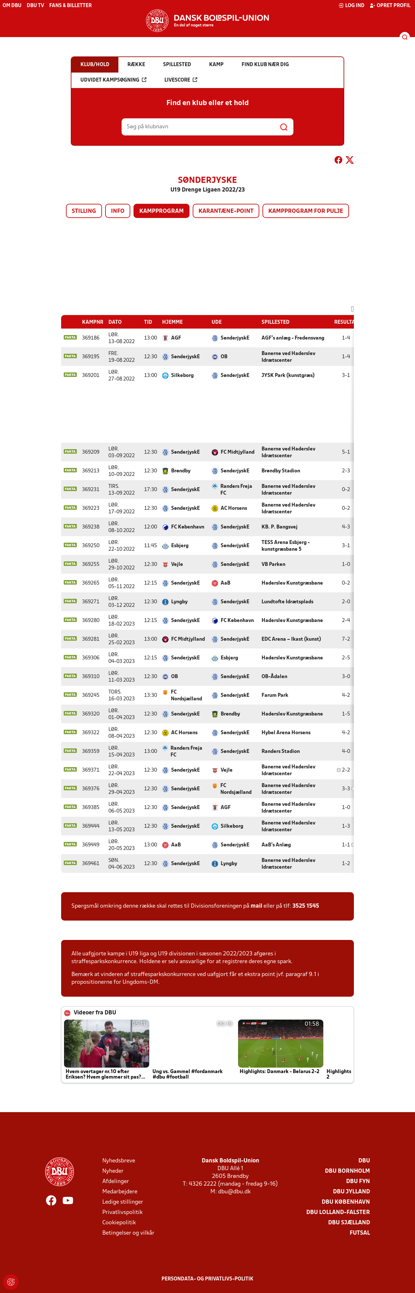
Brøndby (180, 471)
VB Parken (273, 564)
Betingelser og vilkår (128, 1233)
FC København (187, 527)
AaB (225, 583)
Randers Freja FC (236, 490)
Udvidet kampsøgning (113, 80)
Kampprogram (161, 211)
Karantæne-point (226, 211)
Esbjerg (180, 546)
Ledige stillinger (122, 1202)
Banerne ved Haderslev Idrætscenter (288, 357)
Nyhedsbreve (118, 1161)
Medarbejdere (119, 1192)
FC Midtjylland (237, 452)
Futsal (360, 1233)
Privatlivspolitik (122, 1212)
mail (256, 906)
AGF (176, 338)
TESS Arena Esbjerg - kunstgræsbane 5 (286, 546)
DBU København (346, 1202)
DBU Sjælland (349, 1223)
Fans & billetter (70, 6)
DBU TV (35, 6)
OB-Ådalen (274, 677)
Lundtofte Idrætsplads (287, 602)
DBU (364, 1161)
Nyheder (113, 1171)
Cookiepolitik (119, 1223)
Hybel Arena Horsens (286, 733)
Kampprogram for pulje (305, 211)
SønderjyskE (235, 338)
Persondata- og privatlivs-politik (207, 1279)
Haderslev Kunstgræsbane (292, 583)
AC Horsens (234, 508)
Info (117, 211)
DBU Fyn (358, 1181)
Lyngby (179, 602)
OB (224, 357)
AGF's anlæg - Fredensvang (293, 338)
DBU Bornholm (347, 1171)
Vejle (177, 564)
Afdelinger (115, 1181)
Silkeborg (182, 375)
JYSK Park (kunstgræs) (288, 375)
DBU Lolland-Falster (338, 1212)
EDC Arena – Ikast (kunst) (291, 639)
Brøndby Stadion (281, 471)
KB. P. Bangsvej (280, 527)
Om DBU (12, 6)
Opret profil (390, 5)
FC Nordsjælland (186, 695)
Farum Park (275, 695)
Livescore (180, 80)
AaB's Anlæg (276, 845)
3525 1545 (305, 906)
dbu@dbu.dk (234, 1192)
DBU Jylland (351, 1192)
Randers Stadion (281, 751)
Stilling (84, 211)
